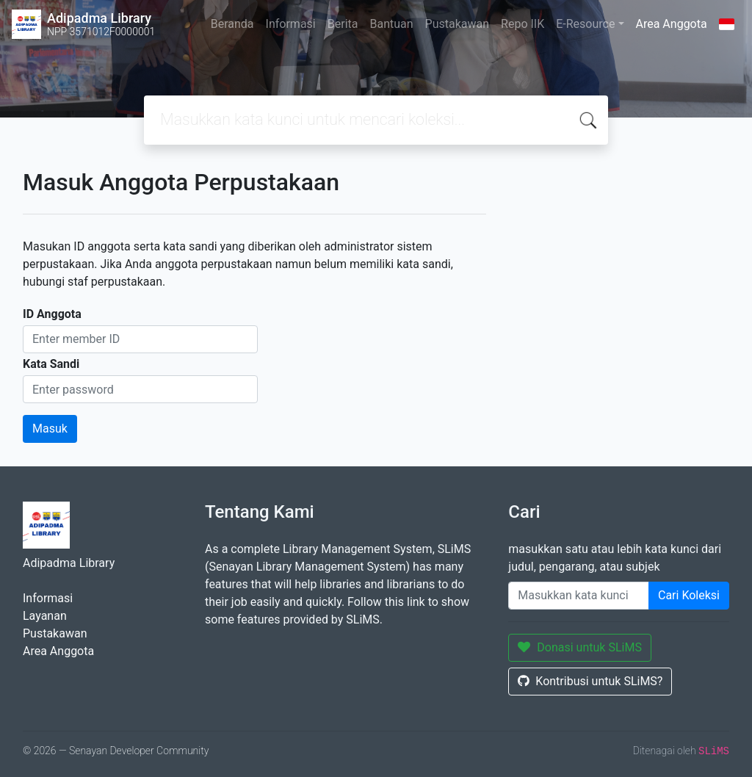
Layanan (45, 616)
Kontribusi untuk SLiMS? (590, 681)
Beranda (232, 24)
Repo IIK (522, 24)
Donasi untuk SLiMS (580, 647)
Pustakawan (457, 24)
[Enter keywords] (578, 596)
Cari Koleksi (689, 595)
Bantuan (391, 24)
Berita (343, 24)
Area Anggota (671, 24)
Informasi (291, 24)
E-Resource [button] (585, 24)
